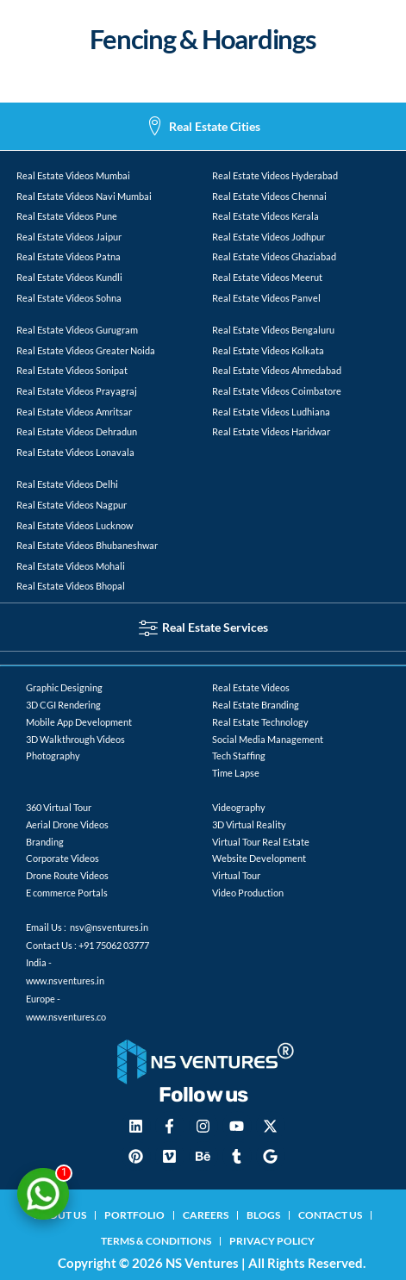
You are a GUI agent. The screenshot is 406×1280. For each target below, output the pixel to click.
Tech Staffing (238, 755)
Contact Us (330, 1214)
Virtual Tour (236, 875)
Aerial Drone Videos (67, 824)
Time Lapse (235, 772)
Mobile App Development (79, 721)
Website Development (259, 858)
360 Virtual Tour (58, 807)
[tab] (203, 127)
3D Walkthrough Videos (75, 739)
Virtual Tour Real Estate (260, 841)
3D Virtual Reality (249, 824)
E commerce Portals (67, 892)
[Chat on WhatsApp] (43, 1194)
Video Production (248, 892)
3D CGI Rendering (63, 704)
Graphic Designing (64, 687)
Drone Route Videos (67, 875)
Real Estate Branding (255, 704)
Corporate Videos (62, 858)
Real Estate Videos (251, 687)
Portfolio (134, 1214)
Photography (53, 755)
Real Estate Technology (260, 721)
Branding (45, 841)
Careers (205, 1214)
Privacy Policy (272, 1240)
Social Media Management (267, 739)
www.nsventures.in (65, 980)
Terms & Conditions (156, 1240)
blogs (263, 1214)
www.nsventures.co (66, 1016)
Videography (238, 807)
